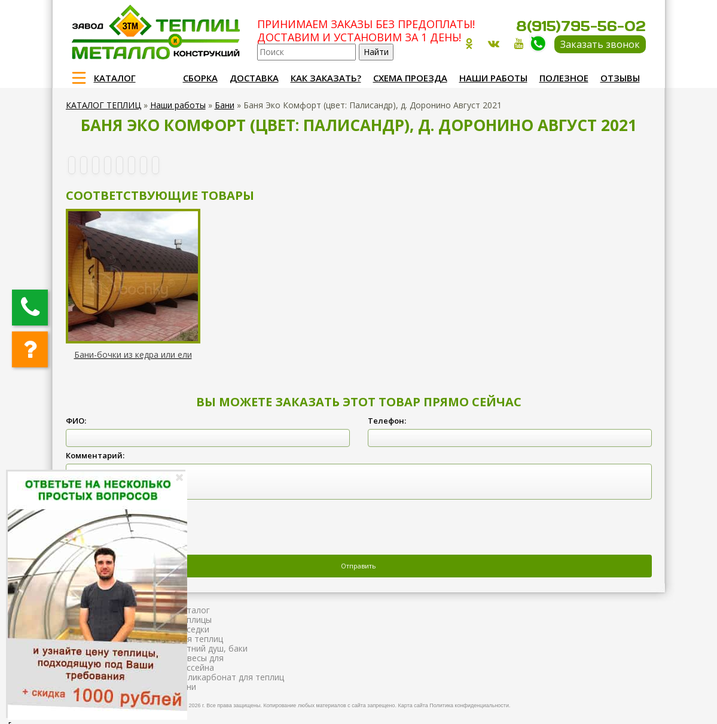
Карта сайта (413, 705)
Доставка (254, 78)
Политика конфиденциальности (469, 705)
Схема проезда (410, 78)
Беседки (192, 629)
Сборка (200, 78)
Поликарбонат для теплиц (230, 677)
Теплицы (194, 619)
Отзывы (620, 78)
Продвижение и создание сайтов (617, 703)
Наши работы (493, 78)
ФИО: (76, 420)
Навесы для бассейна (200, 662)
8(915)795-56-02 (581, 26)
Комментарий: (95, 455)
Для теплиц (199, 638)
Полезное (563, 78)
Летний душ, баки (212, 648)
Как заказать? (326, 78)
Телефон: (387, 420)
